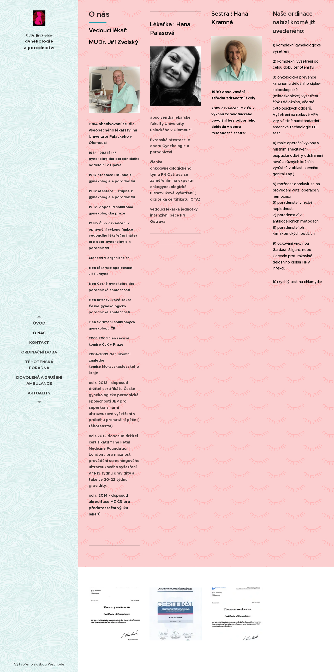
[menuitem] (39, 323)
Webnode (56, 664)
